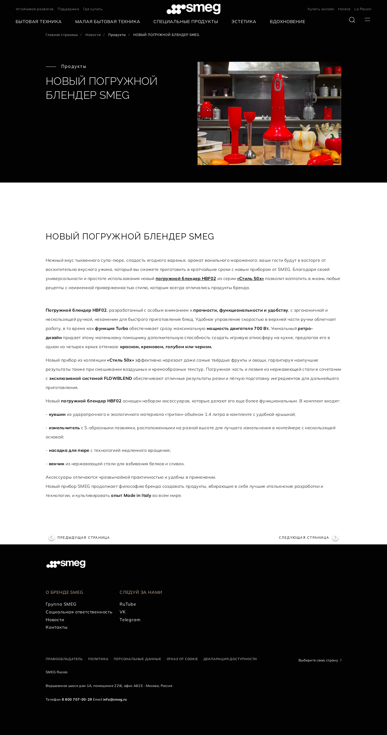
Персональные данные (137, 659)
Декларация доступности (230, 659)
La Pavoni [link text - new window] (362, 9)
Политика (98, 659)
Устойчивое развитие (35, 9)
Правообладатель (64, 659)
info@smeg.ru (115, 699)
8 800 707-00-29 (77, 699)
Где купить (93, 9)
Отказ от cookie (182, 659)
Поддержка (68, 9)
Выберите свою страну (318, 660)
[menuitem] (40, 21)
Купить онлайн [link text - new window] (321, 9)
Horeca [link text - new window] (344, 9)
